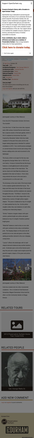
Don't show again (8, 53)
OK (30, 53)
